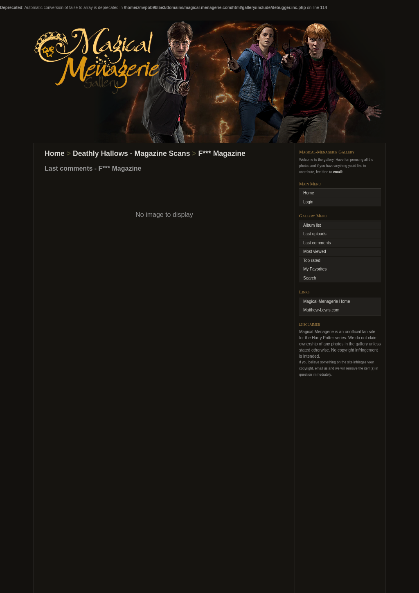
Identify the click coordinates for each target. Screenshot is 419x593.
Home (55, 153)
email (337, 172)
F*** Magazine (222, 153)
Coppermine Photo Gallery (221, 576)
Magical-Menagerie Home (326, 301)
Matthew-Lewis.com (321, 310)
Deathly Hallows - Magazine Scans (131, 153)
